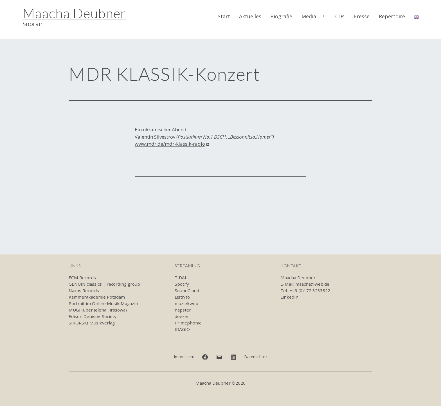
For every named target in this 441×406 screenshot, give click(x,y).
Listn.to (182, 297)
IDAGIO (182, 329)
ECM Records (82, 277)
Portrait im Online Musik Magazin (103, 303)
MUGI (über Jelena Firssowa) (98, 310)
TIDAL (181, 277)
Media (309, 16)
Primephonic (188, 323)
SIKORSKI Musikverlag (92, 323)
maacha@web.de (312, 284)
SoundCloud (187, 290)
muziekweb (186, 303)
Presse (362, 16)
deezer (182, 316)
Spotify (182, 284)
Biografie (281, 16)
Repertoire (392, 16)
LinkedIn (289, 297)
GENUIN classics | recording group (104, 284)
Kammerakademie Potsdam (97, 297)
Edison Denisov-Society (92, 316)
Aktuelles (250, 16)
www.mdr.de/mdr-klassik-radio (172, 144)
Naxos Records (84, 290)
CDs (340, 16)
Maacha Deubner (74, 13)
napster (183, 310)
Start (224, 16)
